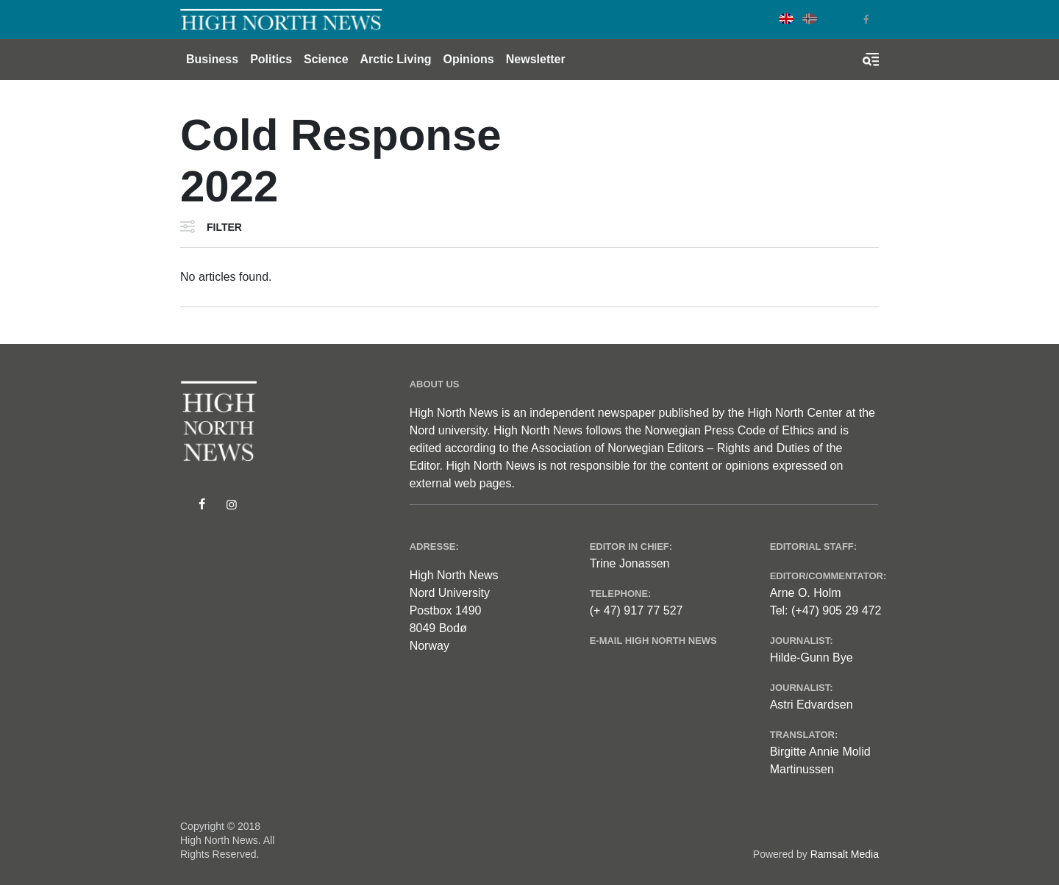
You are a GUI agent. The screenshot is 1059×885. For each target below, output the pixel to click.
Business (212, 59)
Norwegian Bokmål (809, 18)
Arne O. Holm (805, 593)
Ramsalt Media (844, 854)
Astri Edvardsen (811, 704)
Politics (271, 59)
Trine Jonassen (630, 563)
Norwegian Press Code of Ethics (728, 430)
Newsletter (536, 59)
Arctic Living (396, 59)
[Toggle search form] (871, 59)
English (786, 18)
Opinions (468, 59)
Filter (224, 227)
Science (326, 59)
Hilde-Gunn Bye (811, 657)
